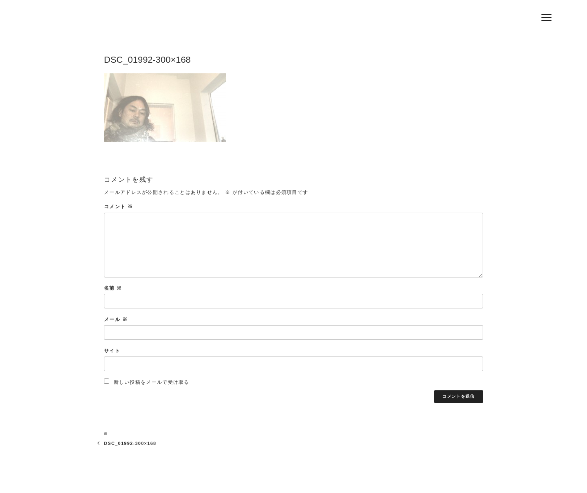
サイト (112, 350)
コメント (118, 206)
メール (116, 319)
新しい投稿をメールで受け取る (152, 382)
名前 (113, 288)
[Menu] (546, 17)
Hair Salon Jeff (156, 21)
